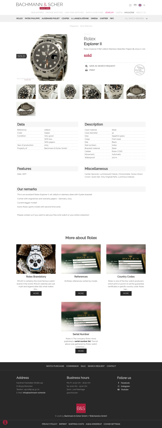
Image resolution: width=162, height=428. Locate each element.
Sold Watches (86, 26)
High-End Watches (74, 12)
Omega (94, 18)
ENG (140, 5)
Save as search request (100, 66)
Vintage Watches (54, 12)
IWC (112, 18)
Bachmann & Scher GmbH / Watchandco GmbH (85, 416)
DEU (135, 5)
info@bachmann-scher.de (34, 393)
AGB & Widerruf (94, 424)
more (36, 293)
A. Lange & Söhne (80, 18)
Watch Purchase (94, 12)
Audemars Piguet (51, 18)
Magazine (129, 12)
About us (141, 12)
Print (90, 70)
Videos (119, 12)
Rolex (19, 18)
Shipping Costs (76, 424)
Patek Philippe (32, 18)
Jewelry (109, 12)
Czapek (65, 18)
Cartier (104, 18)
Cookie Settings (112, 424)
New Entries (37, 12)
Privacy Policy (49, 424)
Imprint (63, 424)
